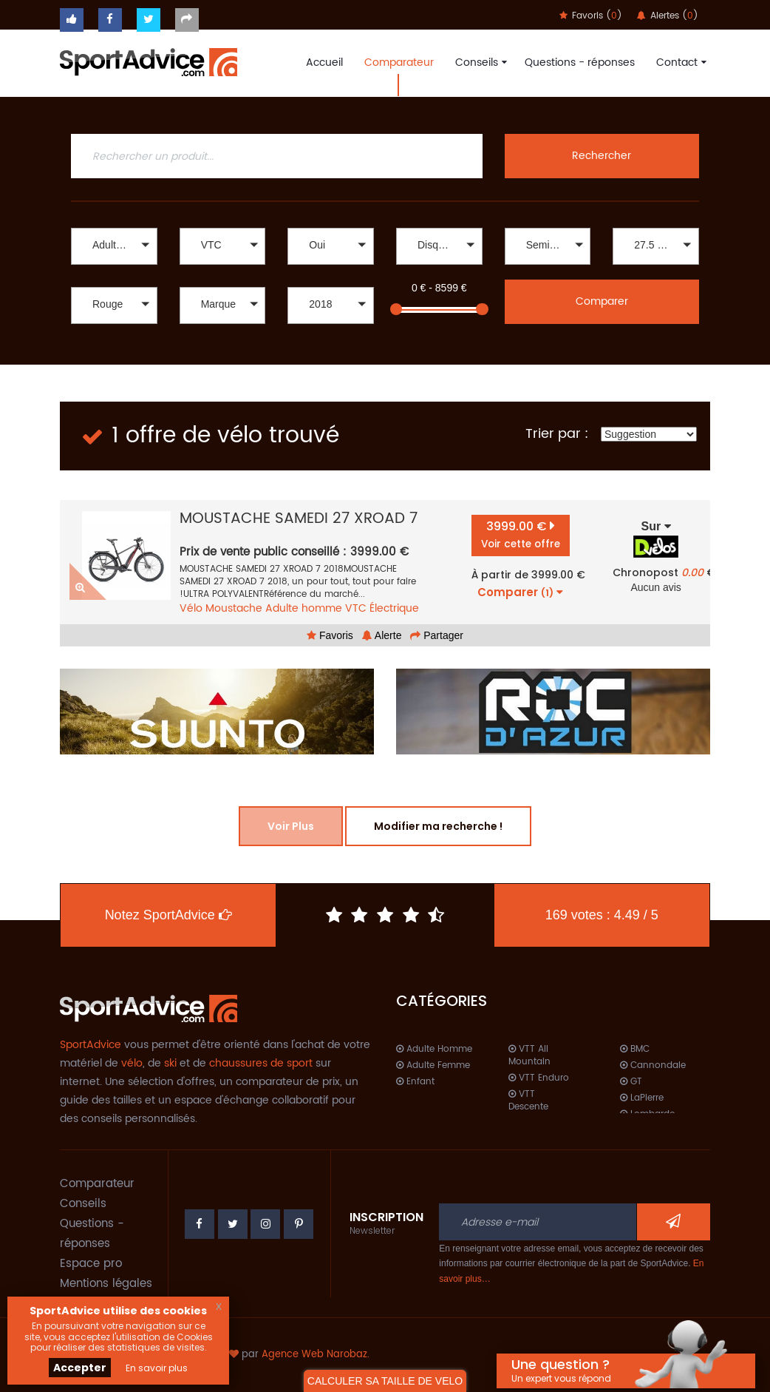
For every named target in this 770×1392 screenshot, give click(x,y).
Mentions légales (106, 1283)
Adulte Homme (434, 1049)
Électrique (394, 608)
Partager (436, 635)
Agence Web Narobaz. (315, 1354)
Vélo (191, 608)
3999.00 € (520, 534)
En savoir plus (157, 1368)
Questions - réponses (580, 62)
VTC (356, 608)
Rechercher (601, 155)
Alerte (382, 635)
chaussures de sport (261, 1063)
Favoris (330, 635)
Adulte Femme (433, 1065)
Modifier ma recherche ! (438, 826)
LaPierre (642, 1098)
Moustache (233, 608)
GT (631, 1081)
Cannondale (653, 1065)
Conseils (479, 62)
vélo (132, 1063)
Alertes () (667, 16)
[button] (114, 246)
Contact (679, 62)
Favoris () (590, 16)
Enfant (415, 1081)
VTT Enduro (538, 1078)
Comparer (602, 301)
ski (170, 1063)
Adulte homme (303, 608)
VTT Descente (528, 1100)
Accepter (79, 1367)
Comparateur (399, 62)
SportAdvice (90, 1044)
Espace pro (91, 1263)
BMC (635, 1049)
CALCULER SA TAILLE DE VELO (385, 1381)
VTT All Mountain (529, 1055)
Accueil (324, 62)
